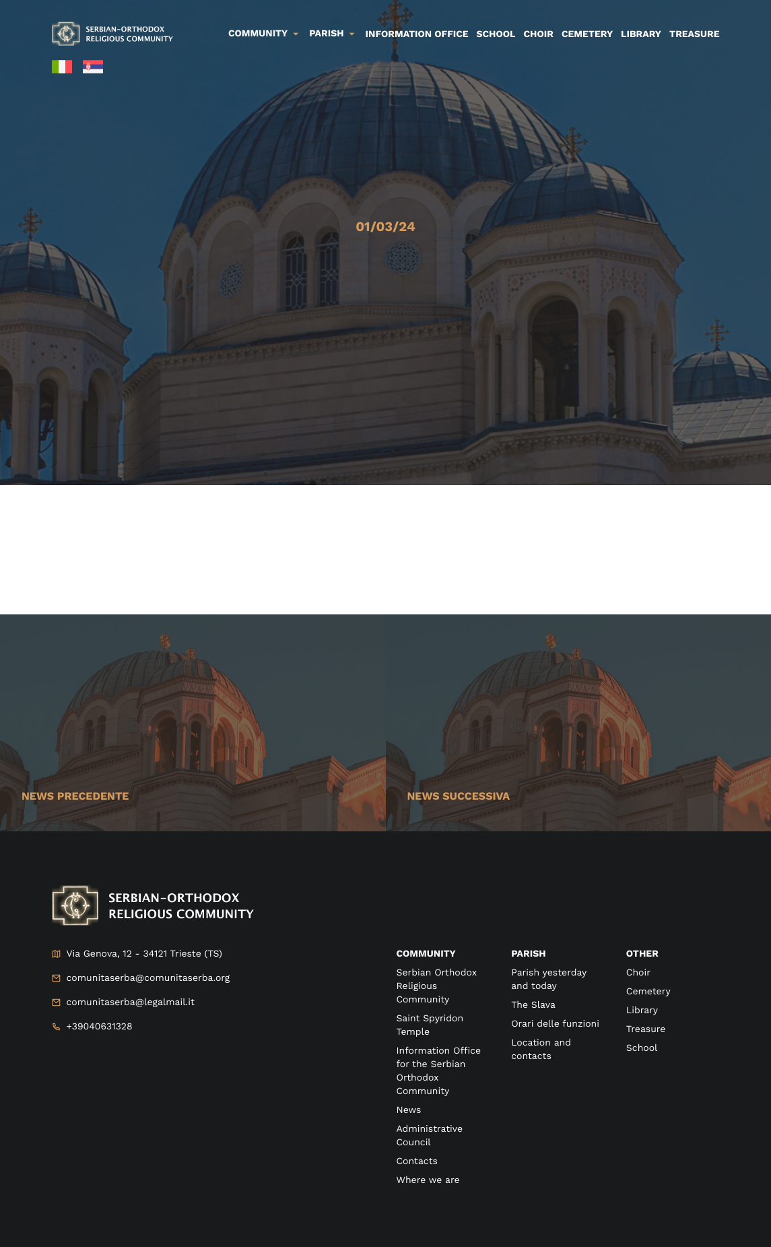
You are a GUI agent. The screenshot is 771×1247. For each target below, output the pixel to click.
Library (641, 34)
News (409, 1110)
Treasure (694, 34)
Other (642, 954)
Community (258, 33)
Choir (539, 34)
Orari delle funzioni (555, 1024)
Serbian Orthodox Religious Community (437, 986)
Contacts (417, 1161)
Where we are (428, 1180)
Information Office (417, 34)
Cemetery (587, 34)
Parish (326, 33)
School (496, 34)
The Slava (533, 1005)
